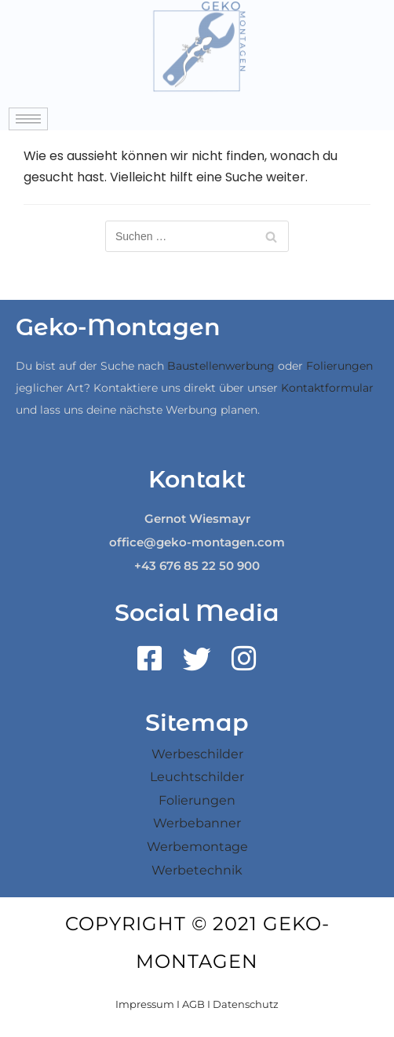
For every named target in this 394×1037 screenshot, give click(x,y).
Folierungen (339, 366)
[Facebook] (150, 664)
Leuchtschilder (197, 776)
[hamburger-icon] (28, 119)
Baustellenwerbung (221, 366)
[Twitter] (197, 664)
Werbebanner (197, 823)
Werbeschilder (197, 754)
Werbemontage (197, 846)
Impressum (144, 1004)
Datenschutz (246, 1004)
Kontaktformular (327, 388)
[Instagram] (244, 664)
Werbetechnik (197, 870)
